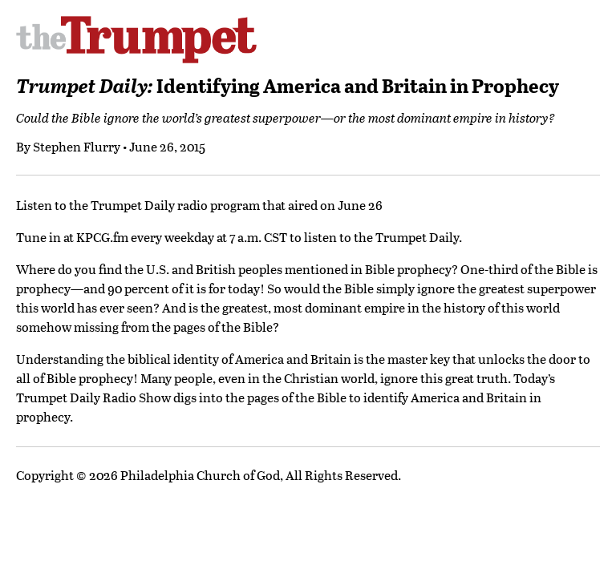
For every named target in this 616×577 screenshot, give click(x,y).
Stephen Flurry (76, 146)
